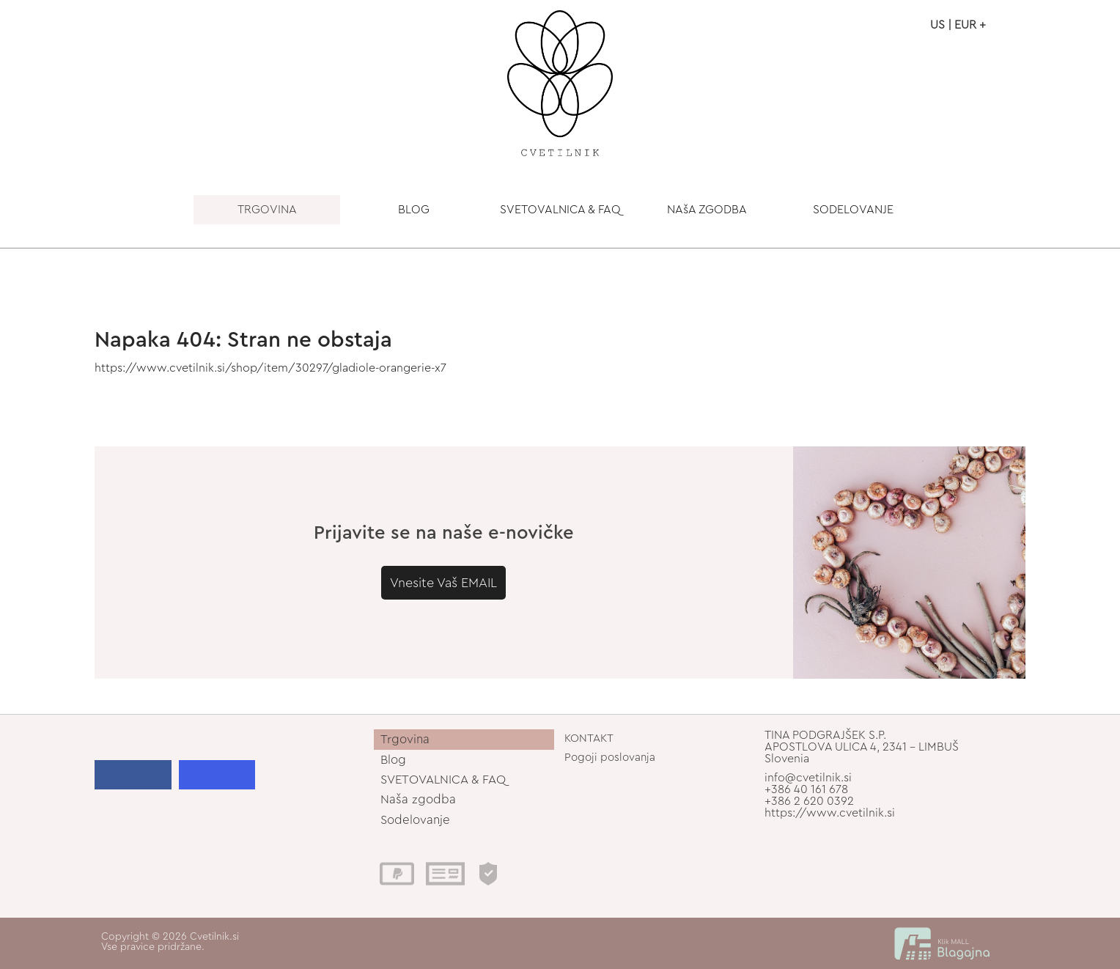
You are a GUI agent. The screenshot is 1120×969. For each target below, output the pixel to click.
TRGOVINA (267, 209)
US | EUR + (958, 25)
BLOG (414, 209)
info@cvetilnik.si (808, 778)
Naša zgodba (418, 799)
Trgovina (405, 739)
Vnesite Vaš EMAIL (443, 582)
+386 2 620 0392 (809, 801)
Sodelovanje (415, 820)
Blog (393, 760)
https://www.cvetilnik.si (830, 813)
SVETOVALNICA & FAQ (560, 209)
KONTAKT (589, 738)
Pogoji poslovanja (609, 757)
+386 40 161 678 (806, 789)
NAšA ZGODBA (707, 209)
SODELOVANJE (853, 209)
